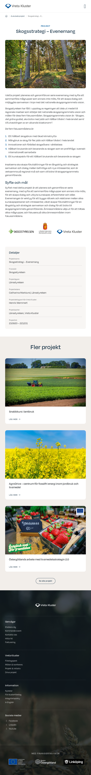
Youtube (12, 728)
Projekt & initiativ (13, 668)
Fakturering (10, 642)
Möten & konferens (14, 664)
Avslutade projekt (18, 16)
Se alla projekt (45, 580)
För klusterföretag (13, 694)
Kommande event (13, 630)
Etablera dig (10, 627)
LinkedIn (12, 724)
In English (9, 702)
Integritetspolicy (12, 698)
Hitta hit (9, 638)
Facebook (13, 720)
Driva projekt (11, 672)
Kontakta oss (11, 634)
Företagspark (11, 660)
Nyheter (8, 690)
